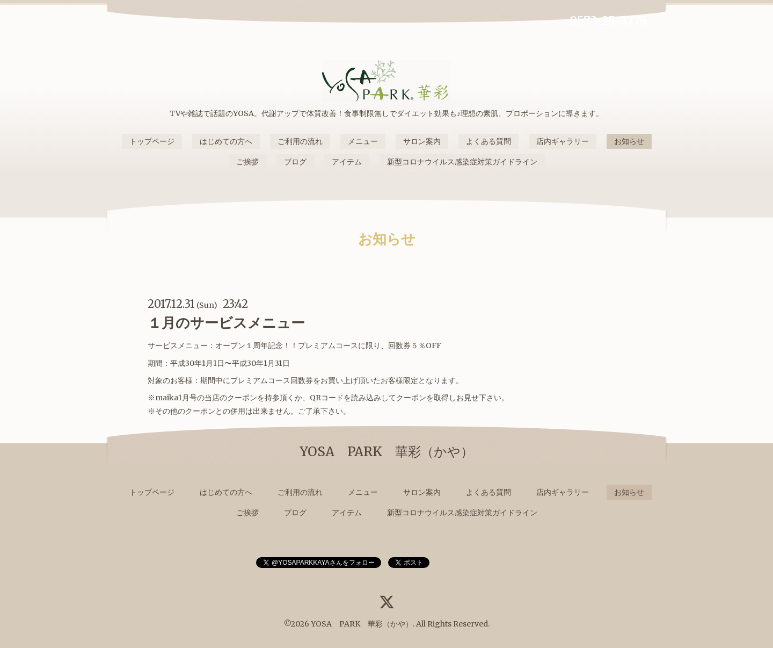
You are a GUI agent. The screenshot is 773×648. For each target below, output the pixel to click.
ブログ (295, 162)
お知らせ (629, 141)
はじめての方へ (226, 141)
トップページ (151, 141)
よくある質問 (488, 141)
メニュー (363, 141)
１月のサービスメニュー (226, 323)
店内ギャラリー (562, 141)
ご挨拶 (247, 162)
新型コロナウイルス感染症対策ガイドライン (462, 162)
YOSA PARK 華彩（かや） (362, 624)
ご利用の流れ (300, 141)
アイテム (347, 162)
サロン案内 (422, 141)
